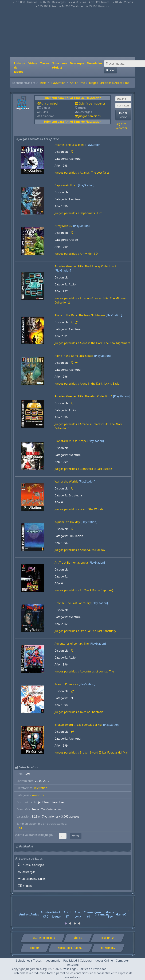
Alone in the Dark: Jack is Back (74, 356)
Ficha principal (48, 103)
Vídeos (33, 63)
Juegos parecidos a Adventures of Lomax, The (84, 671)
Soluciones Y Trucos (29, 960)
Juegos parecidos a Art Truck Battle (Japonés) (84, 590)
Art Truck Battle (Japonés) (71, 562)
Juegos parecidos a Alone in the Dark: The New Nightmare (92, 343)
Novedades (94, 63)
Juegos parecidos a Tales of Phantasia (79, 712)
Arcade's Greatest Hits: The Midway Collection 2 (85, 266)
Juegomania (52, 960)
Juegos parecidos (89, 116)
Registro (120, 124)
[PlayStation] (93, 145)
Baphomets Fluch (66, 185)
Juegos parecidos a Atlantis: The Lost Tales (82, 172)
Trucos (44, 63)
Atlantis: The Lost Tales (69, 145)
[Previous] (16, 909)
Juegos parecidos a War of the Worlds (79, 509)
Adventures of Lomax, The (72, 644)
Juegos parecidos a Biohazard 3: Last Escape (83, 469)
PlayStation (58, 83)
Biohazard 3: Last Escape (71, 441)
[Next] (129, 909)
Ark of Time (77, 83)
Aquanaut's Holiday (67, 522)
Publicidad (70, 960)
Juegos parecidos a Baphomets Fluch (79, 213)
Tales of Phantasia (66, 684)
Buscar (110, 70)
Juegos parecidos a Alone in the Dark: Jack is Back (87, 383)
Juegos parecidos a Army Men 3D (76, 254)
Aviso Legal (69, 969)
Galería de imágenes (92, 103)
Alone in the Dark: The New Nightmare (80, 315)
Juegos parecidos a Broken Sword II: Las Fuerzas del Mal (91, 752)
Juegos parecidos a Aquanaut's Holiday (80, 550)
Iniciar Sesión (123, 115)
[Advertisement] (72, 32)
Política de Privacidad (92, 969)
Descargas (77, 63)
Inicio (42, 83)
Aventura (38, 795)
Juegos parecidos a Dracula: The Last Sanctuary (85, 631)
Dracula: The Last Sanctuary (73, 603)
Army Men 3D (64, 226)
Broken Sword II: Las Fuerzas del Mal (79, 725)
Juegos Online (104, 960)
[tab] (66, 923)
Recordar (121, 128)
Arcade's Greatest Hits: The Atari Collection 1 (83, 396)
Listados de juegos (20, 67)
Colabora (86, 960)
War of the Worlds (66, 481)
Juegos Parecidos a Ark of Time (109, 83)
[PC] (19, 828)
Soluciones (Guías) (59, 65)
